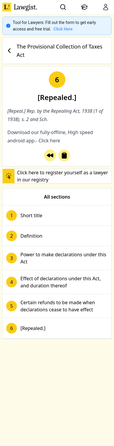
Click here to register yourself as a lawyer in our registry (55, 176)
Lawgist (19, 7)
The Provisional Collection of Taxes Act (53, 50)
